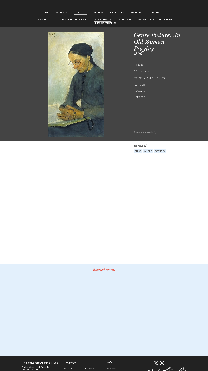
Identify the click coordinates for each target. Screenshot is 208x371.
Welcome (68, 368)
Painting (148, 151)
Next (203, 34)
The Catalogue (102, 19)
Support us (138, 12)
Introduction (44, 19)
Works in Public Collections (155, 19)
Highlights (124, 19)
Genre (138, 151)
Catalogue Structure (73, 19)
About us (157, 12)
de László (61, 12)
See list (197, 34)
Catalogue (80, 12)
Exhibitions (117, 12)
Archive (98, 12)
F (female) (160, 151)
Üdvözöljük (88, 368)
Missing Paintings (105, 23)
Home (45, 12)
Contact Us (111, 368)
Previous (192, 34)
